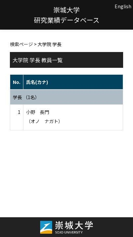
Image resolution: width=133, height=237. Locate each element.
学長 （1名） (26, 97)
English (123, 6)
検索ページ (21, 44)
